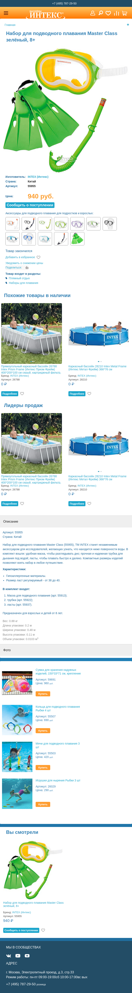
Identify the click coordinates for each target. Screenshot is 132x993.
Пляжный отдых (19, 278)
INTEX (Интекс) (38, 176)
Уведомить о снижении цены (24, 263)
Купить (43, 693)
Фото (7, 650)
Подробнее (9, 393)
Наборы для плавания (23, 282)
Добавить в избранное (20, 257)
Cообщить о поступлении (30, 205)
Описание (10, 521)
